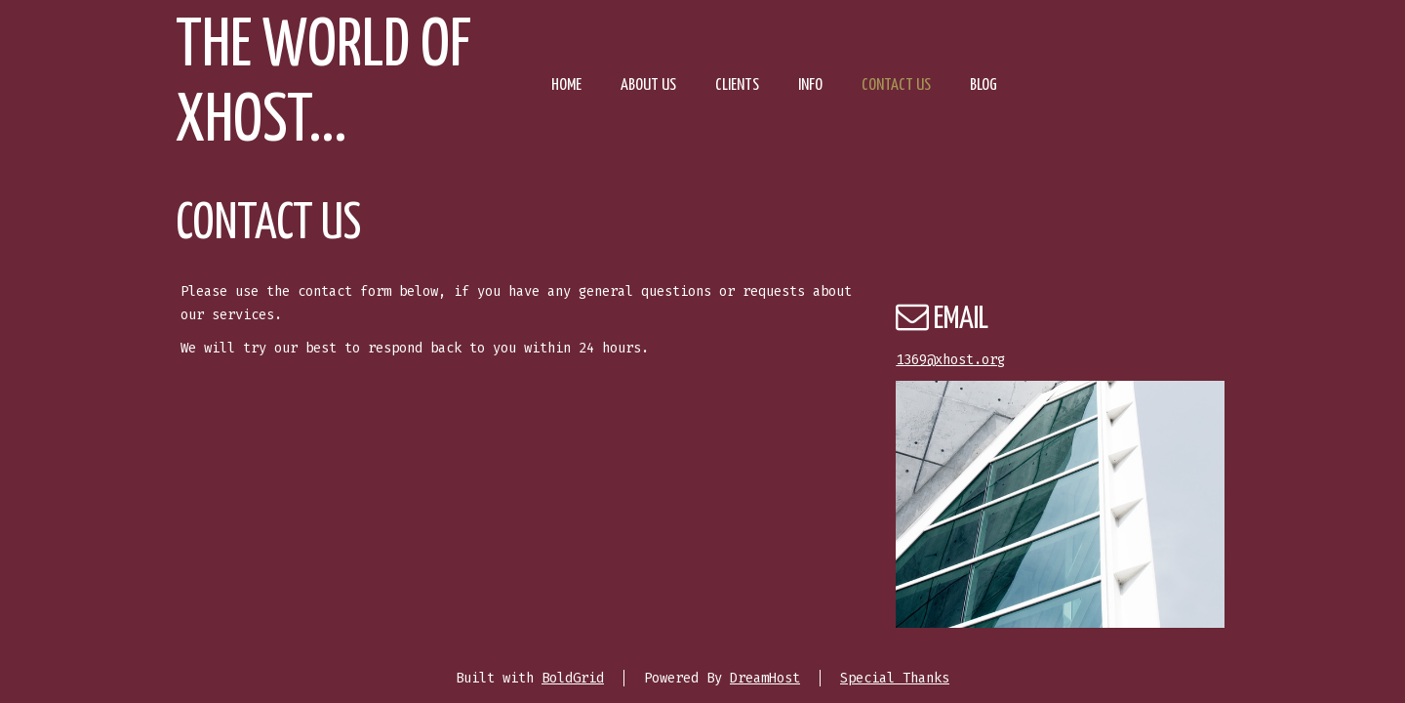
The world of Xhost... (323, 85)
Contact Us (896, 85)
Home (566, 85)
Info (810, 85)
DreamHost (765, 678)
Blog (983, 85)
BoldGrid (573, 678)
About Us (648, 85)
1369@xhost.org (950, 360)
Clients (737, 85)
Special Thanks (894, 678)
